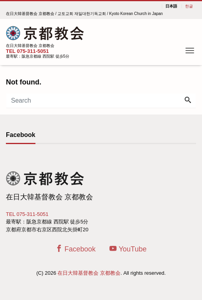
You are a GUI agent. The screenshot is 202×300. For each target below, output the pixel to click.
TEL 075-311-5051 (27, 51)
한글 (189, 6)
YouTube (127, 249)
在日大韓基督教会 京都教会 (88, 273)
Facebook (76, 249)
